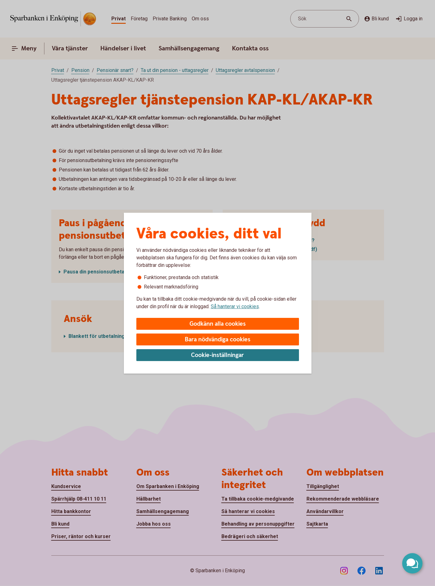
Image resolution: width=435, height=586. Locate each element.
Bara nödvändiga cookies (217, 340)
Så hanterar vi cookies (235, 306)
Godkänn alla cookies (218, 324)
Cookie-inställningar (217, 355)
